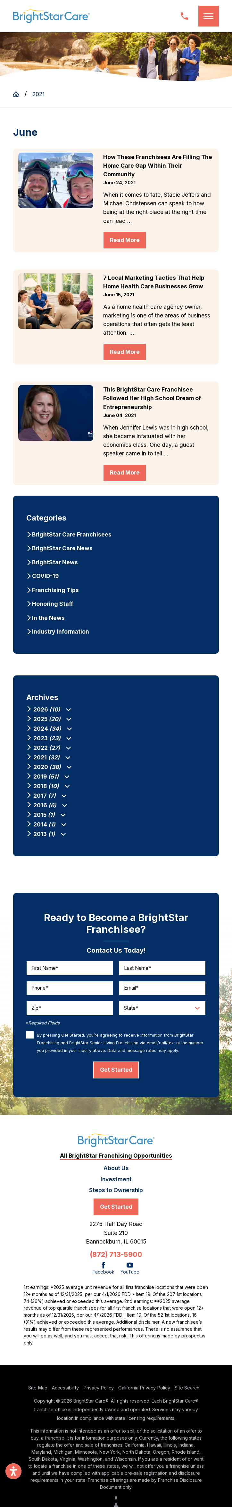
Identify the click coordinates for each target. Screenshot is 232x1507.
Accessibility (65, 1393)
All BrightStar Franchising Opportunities (116, 1161)
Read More (125, 240)
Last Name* (137, 973)
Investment (116, 1184)
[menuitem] (116, 534)
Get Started (116, 1075)
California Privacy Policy (144, 1393)
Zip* (36, 1013)
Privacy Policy (98, 1393)
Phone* (39, 994)
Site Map (37, 1393)
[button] (208, 16)
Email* (131, 994)
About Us (116, 1173)
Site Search (187, 1393)
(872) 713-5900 (116, 1260)
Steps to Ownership (116, 1195)
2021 (38, 94)
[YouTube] (129, 1274)
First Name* (44, 973)
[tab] (68, 709)
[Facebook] (103, 1274)
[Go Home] (18, 94)
